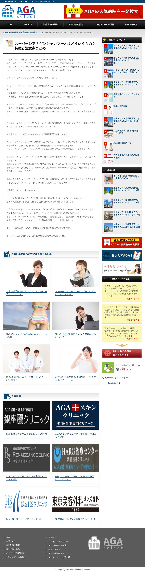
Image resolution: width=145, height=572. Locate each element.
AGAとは (10, 541)
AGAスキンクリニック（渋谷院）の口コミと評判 (75, 435)
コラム (40, 32)
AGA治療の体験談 (56, 553)
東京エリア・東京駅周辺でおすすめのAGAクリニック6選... (126, 84)
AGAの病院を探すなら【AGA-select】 (19, 32)
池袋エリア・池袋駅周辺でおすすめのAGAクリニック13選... (126, 121)
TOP (8, 537)
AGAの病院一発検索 (57, 545)
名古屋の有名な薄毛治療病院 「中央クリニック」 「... (75, 378)
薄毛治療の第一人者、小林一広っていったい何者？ (26, 378)
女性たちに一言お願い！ (17, 557)
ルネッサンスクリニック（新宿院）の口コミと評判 (26, 478)
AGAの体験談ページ (122, 143)
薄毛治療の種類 (13, 545)
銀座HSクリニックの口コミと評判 (23, 519)
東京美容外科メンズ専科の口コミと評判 (75, 519)
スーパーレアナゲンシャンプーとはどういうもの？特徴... (75, 293)
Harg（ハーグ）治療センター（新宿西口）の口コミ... (74, 478)
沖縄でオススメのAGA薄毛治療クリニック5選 (26, 335)
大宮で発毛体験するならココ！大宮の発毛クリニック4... (26, 293)
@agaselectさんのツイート (116, 377)
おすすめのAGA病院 (15, 553)
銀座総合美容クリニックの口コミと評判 (26, 434)
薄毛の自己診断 (120, 106)
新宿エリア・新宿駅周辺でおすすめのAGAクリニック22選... (126, 60)
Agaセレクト (114, 383)
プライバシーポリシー (58, 541)
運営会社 (52, 537)
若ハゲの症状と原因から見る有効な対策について (75, 335)
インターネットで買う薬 (59, 557)
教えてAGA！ (54, 549)
